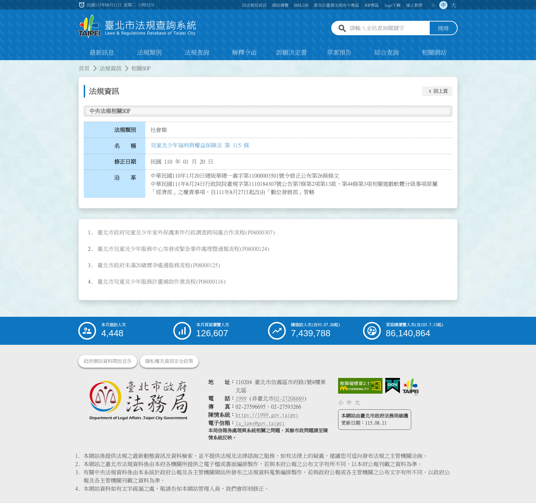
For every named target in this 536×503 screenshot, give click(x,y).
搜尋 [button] (443, 28)
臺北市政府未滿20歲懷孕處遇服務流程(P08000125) (158, 265)
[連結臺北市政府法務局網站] (138, 400)
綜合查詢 (386, 53)
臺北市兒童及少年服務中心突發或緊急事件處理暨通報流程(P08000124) (183, 249)
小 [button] (433, 5)
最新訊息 (102, 53)
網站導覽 (280, 5)
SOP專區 (371, 5)
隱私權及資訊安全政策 (169, 361)
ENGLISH (301, 5)
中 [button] (443, 5)
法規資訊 (110, 68)
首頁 (84, 68)
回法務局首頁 (254, 5)
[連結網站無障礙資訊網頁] (360, 386)
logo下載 (392, 5)
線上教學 (414, 5)
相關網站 (434, 53)
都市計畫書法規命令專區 (336, 5)
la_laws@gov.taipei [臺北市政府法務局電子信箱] (260, 423)
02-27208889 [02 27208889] (289, 398)
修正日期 (125, 161)
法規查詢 (197, 53)
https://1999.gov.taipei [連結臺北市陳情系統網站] (267, 415)
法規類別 (149, 53)
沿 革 (125, 177)
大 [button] (453, 5)
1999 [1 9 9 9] (241, 398)
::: (4, 64)
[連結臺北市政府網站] (410, 387)
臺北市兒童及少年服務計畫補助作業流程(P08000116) (161, 281)
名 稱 (125, 146)
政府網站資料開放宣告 (108, 361)
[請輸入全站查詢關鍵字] (388, 28)
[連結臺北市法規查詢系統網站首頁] (137, 26)
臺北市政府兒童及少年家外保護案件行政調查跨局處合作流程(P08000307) (186, 232)
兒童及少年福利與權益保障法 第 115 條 (200, 145)
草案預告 (339, 53)
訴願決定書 (291, 53)
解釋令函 (244, 53)
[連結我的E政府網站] (392, 386)
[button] (437, 91)
